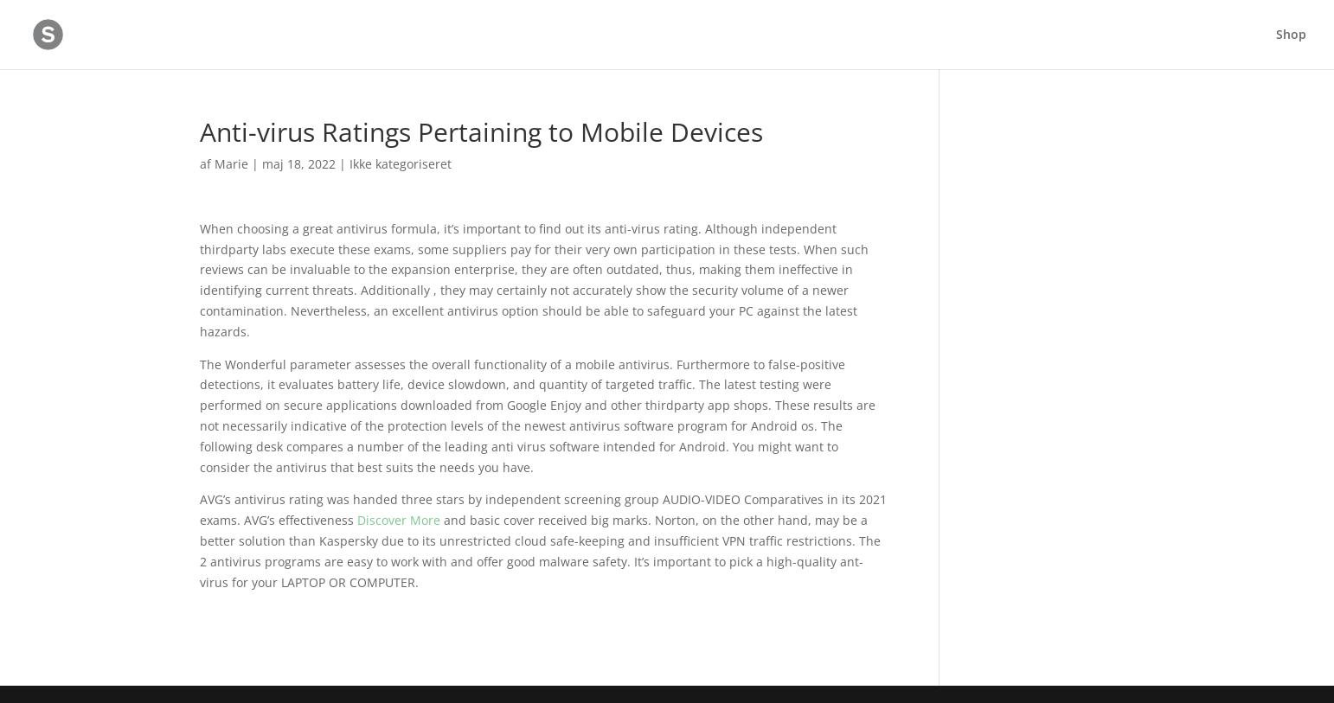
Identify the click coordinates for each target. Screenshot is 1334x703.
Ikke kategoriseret (401, 164)
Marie (231, 164)
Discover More (398, 520)
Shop (1291, 35)
